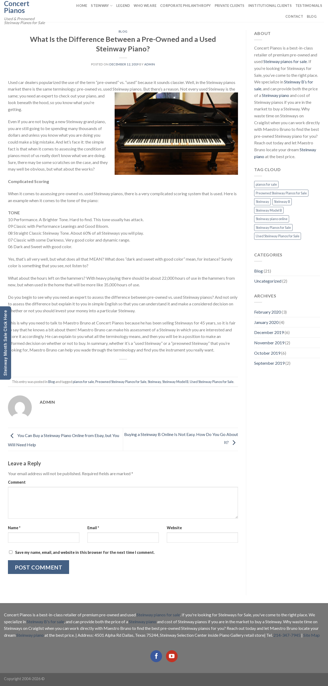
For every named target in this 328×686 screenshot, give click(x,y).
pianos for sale (83, 382)
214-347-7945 (286, 635)
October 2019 (267, 352)
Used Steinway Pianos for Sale (211, 382)
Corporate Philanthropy (185, 5)
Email (93, 527)
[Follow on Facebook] (156, 656)
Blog (312, 16)
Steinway (102, 5)
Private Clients (230, 5)
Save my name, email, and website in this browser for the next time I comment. (85, 552)
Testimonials (308, 5)
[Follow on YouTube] (172, 656)
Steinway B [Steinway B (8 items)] (282, 201)
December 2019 (269, 332)
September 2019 (269, 363)
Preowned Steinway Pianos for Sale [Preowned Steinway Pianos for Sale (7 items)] (281, 193)
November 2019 (269, 342)
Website (174, 527)
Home (81, 5)
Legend (123, 5)
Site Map (311, 635)
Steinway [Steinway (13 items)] (262, 201)
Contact (294, 16)
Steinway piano (275, 95)
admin (149, 64)
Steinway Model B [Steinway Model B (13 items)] (269, 210)
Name (14, 527)
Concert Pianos (16, 7)
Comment (17, 482)
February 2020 (267, 311)
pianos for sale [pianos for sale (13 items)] (266, 184)
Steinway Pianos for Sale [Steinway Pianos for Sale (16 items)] (273, 227)
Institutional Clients (270, 5)
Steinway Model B (175, 382)
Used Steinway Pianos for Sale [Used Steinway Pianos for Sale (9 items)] (277, 236)
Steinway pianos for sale (285, 61)
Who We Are (145, 5)
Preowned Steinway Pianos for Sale (120, 382)
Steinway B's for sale (45, 621)
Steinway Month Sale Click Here (5, 343)
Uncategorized (267, 280)
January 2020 (266, 322)
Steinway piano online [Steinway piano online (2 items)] (271, 219)
